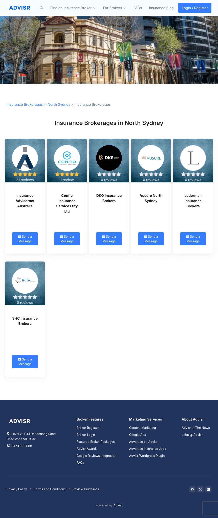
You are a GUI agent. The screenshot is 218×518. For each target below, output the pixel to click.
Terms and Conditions (50, 489)
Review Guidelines (86, 489)
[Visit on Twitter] (200, 489)
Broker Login (86, 435)
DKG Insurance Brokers (109, 198)
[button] (41, 7)
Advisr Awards (87, 448)
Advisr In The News (196, 428)
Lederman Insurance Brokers (193, 200)
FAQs (137, 8)
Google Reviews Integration (96, 455)
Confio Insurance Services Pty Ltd (67, 203)
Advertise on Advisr (143, 442)
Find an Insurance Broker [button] (71, 8)
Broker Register (88, 428)
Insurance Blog (161, 8)
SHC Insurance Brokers (25, 321)
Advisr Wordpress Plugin (147, 455)
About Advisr (193, 419)
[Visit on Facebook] (192, 489)
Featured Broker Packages (96, 442)
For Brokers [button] (112, 8)
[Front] (20, 7)
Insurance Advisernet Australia (25, 200)
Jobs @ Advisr (192, 435)
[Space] (20, 420)
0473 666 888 (19, 446)
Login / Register (195, 8)
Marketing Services (145, 419)
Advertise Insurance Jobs (147, 448)
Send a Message (25, 239)
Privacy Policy (17, 489)
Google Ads (137, 435)
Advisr (118, 505)
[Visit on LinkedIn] (208, 489)
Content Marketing (142, 428)
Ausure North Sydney (151, 198)
